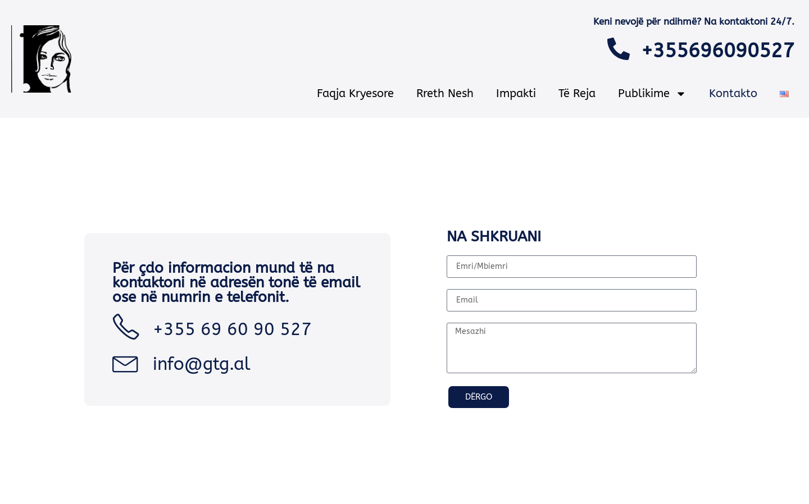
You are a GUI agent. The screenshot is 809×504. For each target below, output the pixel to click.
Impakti (516, 93)
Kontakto (733, 93)
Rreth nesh (445, 93)
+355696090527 (717, 50)
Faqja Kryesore (355, 93)
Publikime (652, 94)
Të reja (577, 93)
